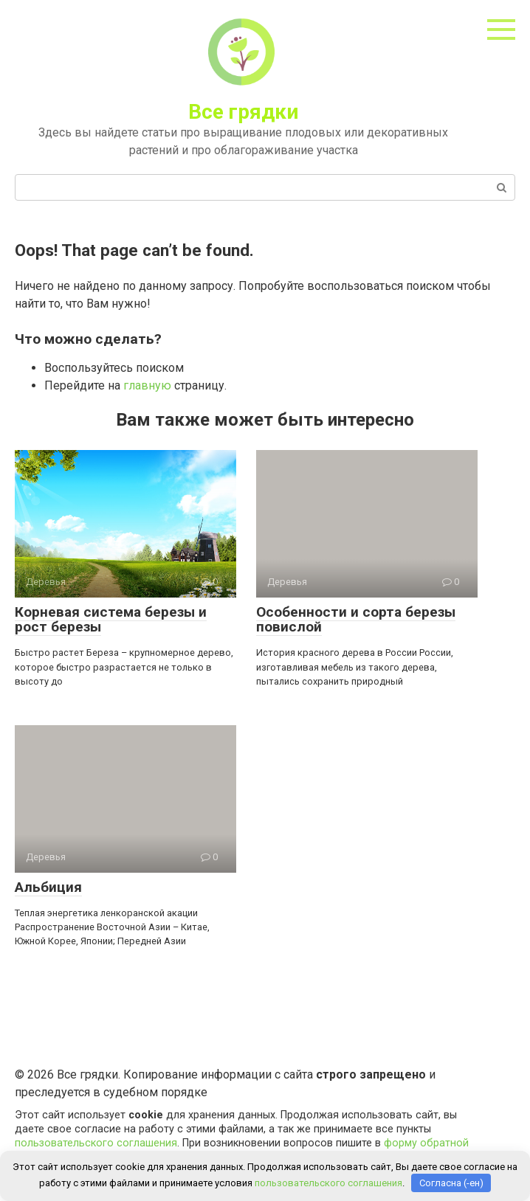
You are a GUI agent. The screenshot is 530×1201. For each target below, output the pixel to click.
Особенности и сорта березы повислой (355, 619)
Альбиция (48, 887)
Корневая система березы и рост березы (111, 619)
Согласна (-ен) (451, 1182)
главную (147, 385)
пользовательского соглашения (96, 1143)
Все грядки (243, 112)
